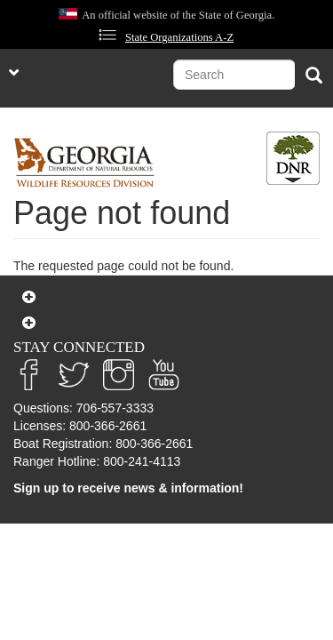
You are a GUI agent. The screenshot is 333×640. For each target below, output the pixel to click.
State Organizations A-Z (179, 37)
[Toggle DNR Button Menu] (293, 158)
